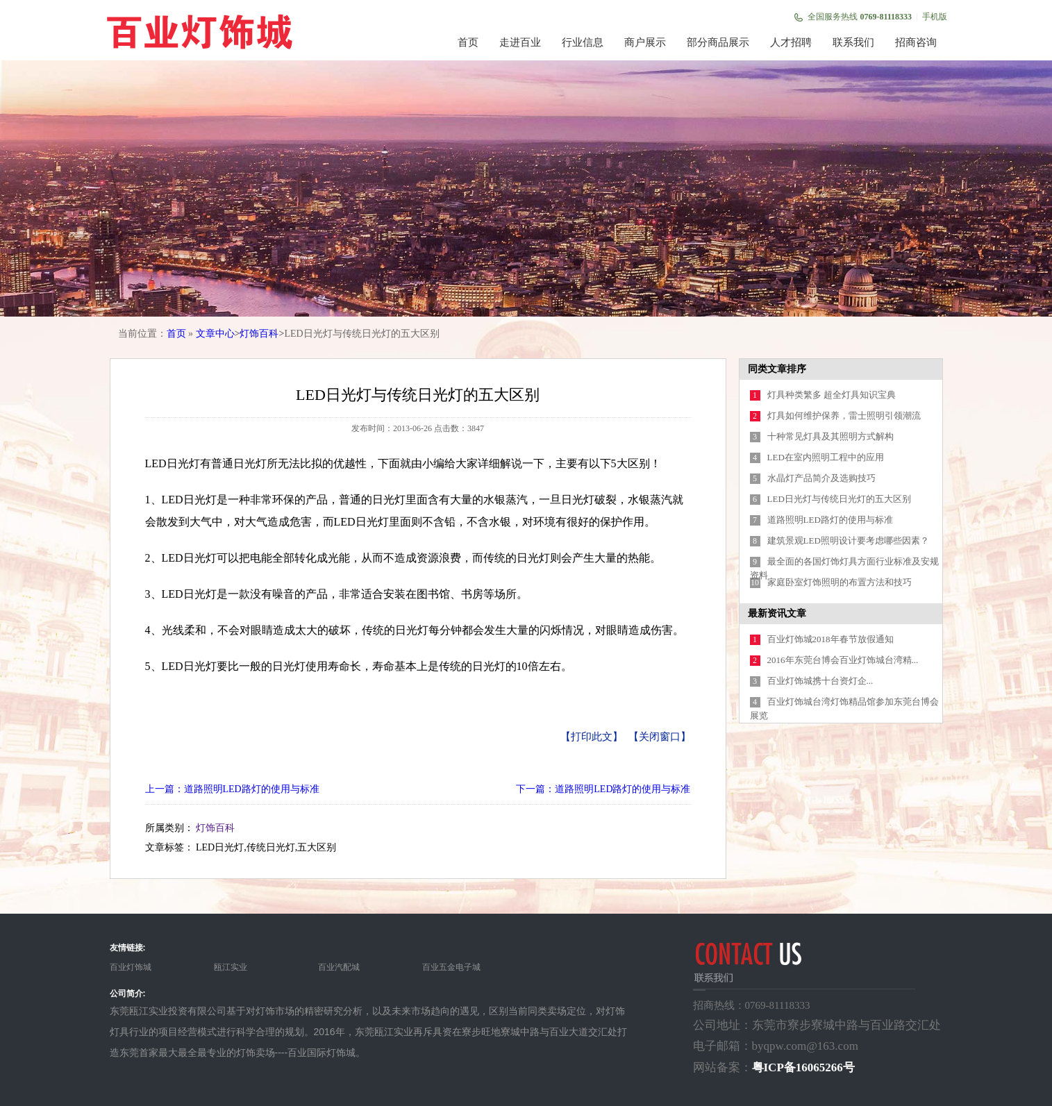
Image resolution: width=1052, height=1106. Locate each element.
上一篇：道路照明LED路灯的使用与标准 (232, 789)
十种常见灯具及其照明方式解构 (830, 436)
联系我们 (853, 42)
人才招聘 (791, 42)
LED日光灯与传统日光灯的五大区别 (839, 499)
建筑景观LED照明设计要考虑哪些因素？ (848, 540)
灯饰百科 (259, 333)
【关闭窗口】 (659, 736)
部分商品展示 (718, 42)
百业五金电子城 (451, 967)
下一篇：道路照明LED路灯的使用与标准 (603, 789)
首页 (468, 42)
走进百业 (520, 42)
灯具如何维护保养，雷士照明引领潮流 (844, 415)
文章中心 (215, 333)
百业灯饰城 (130, 967)
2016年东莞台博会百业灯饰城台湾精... (843, 660)
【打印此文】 (591, 736)
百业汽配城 (339, 967)
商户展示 (645, 42)
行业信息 (582, 42)
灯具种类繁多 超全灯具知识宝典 (831, 394)
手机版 (934, 17)
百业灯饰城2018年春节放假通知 (830, 639)
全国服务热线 (860, 17)
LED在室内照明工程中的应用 (825, 457)
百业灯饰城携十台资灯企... (820, 681)
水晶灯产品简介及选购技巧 (821, 478)
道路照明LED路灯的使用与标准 (830, 519)
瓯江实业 (230, 967)
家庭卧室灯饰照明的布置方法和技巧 (839, 582)
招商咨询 (916, 42)
